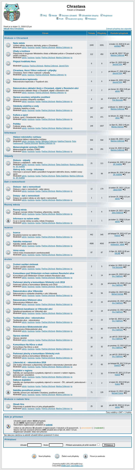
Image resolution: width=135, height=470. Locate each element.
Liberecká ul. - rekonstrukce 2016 (29, 362)
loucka (37, 47)
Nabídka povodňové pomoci (27, 390)
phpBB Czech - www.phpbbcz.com (72, 466)
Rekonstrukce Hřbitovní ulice (27, 300)
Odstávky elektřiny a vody (26, 106)
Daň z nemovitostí (14, 182)
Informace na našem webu (26, 218)
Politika (17, 124)
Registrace (106, 16)
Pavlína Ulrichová (48, 47)
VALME (117, 253)
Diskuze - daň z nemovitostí (26, 187)
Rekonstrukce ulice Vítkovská (28, 291)
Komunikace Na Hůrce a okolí (28, 344)
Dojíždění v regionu (22, 370)
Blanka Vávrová (117, 127)
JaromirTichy (64, 66)
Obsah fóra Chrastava (14, 29)
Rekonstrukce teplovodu (25, 79)
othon (117, 118)
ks (71, 47)
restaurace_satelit (117, 244)
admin (24, 47)
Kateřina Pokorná (64, 141)
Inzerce (8, 227)
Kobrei (117, 384)
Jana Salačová (117, 213)
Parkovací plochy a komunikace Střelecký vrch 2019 (39, 282)
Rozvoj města (12, 204)
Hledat (53, 16)
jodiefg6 (49, 425)
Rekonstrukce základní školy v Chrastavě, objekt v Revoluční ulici (45, 88)
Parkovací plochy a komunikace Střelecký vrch (36, 353)
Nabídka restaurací (22, 241)
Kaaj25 (117, 375)
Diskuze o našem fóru (16, 399)
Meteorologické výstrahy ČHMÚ (28, 147)
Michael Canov (117, 393)
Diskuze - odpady (21, 160)
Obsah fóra (18, 404)
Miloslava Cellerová (49, 141)
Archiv (8, 259)
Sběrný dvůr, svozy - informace (28, 169)
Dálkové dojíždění (22, 380)
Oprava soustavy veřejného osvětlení (31, 97)
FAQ (43, 16)
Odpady (8, 156)
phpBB (62, 464)
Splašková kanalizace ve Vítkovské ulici (32, 309)
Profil (59, 19)
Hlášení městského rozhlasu (27, 137)
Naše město (19, 43)
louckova (31, 47)
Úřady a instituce (21, 51)
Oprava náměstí (21, 336)
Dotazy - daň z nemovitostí (26, 196)
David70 (117, 365)
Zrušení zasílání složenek (25, 264)
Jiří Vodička (20, 166)
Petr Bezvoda (117, 100)
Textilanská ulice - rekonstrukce (29, 318)
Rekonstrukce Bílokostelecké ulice (30, 327)
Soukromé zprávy (74, 19)
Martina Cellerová (63, 47)
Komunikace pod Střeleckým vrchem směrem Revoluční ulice (43, 273)
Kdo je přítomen (14, 417)
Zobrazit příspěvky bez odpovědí (118, 29)
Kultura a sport (20, 115)
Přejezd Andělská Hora (24, 61)
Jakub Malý (117, 190)
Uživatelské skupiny (88, 16)
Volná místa (19, 250)
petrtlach (117, 46)
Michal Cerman (117, 294)
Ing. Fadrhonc (117, 276)
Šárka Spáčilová (62, 165)
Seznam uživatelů (68, 16)
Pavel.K (117, 235)
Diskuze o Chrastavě (16, 38)
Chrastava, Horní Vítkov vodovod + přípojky (34, 70)
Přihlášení (90, 19)
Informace (10, 133)
